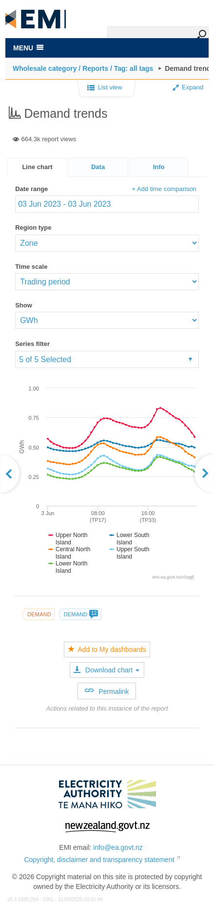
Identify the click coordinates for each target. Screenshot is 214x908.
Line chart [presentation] (37, 167)
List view (104, 88)
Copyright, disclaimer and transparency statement (99, 860)
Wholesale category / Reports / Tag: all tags (83, 68)
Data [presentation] (98, 167)
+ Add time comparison (164, 189)
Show (23, 305)
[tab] (37, 167)
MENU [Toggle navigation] (28, 48)
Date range (31, 189)
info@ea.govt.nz (117, 847)
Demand (39, 614)
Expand (188, 87)
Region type (33, 227)
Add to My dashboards (107, 649)
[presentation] (158, 167)
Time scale (31, 266)
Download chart (106, 670)
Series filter (32, 343)
